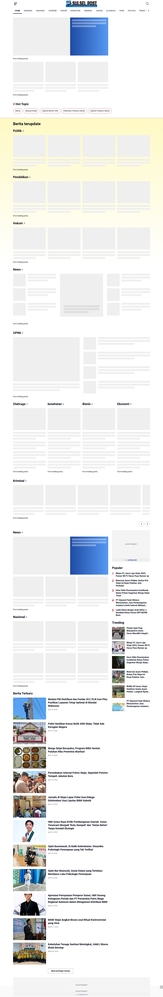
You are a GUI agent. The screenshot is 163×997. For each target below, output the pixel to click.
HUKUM (64, 11)
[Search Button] (147, 3)
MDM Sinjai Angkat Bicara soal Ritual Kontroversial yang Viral (77, 921)
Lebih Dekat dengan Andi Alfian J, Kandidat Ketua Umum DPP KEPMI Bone (131, 612)
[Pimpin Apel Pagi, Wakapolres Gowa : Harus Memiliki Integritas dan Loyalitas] (118, 633)
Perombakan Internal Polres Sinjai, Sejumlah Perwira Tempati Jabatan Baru (78, 774)
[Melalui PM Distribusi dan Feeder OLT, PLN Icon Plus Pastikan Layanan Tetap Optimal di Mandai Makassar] (29, 709)
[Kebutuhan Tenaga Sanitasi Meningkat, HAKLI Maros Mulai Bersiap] (29, 954)
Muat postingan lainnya (60, 971)
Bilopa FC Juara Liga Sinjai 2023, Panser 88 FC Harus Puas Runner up (132, 574)
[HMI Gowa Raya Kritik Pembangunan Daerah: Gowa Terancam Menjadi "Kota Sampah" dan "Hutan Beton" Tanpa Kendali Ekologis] (29, 831)
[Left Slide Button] (141, 523)
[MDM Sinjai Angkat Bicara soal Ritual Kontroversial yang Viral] (29, 929)
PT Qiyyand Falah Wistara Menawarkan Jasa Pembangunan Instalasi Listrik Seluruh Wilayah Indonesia (131, 603)
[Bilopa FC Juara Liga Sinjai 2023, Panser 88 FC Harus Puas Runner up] (118, 647)
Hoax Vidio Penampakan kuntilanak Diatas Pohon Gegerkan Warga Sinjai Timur (132, 593)
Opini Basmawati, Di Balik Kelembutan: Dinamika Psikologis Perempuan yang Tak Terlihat (75, 848)
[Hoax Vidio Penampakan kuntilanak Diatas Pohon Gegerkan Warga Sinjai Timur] (118, 662)
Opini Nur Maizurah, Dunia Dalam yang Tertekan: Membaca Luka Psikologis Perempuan (75, 872)
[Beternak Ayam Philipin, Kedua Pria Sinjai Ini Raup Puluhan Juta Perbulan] (118, 677)
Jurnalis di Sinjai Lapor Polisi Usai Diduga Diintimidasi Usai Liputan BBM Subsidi (71, 799)
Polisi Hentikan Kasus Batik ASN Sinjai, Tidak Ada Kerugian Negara (76, 725)
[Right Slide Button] (147, 523)
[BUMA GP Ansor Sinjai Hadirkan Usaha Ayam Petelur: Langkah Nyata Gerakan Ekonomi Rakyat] (118, 691)
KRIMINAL (88, 11)
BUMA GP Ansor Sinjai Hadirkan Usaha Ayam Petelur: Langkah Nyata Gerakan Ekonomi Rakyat (138, 689)
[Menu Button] (15, 3)
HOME (17, 11)
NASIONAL (28, 11)
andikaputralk (132, 560)
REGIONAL (40, 11)
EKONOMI (53, 11)
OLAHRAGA (111, 11)
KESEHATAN (75, 11)
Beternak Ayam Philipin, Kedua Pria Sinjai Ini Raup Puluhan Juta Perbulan (132, 583)
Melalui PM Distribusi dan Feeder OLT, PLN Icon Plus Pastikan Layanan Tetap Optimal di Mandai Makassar (77, 702)
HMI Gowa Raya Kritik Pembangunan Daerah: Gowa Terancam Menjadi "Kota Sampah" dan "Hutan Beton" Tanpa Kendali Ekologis (77, 825)
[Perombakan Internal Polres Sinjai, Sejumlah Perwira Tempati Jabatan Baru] (29, 782)
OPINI (121, 11)
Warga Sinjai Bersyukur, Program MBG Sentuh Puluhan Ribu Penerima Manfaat (74, 750)
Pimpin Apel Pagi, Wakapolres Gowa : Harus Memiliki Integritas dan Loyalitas (138, 631)
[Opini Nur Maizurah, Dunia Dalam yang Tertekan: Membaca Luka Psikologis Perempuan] (29, 880)
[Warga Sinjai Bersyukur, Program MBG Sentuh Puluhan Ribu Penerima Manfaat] (29, 758)
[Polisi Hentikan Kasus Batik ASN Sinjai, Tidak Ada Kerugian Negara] (29, 733)
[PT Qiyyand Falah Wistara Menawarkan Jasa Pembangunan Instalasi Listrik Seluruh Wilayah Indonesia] (118, 706)
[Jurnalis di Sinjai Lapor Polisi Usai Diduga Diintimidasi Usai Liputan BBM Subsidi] (29, 807)
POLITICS (131, 11)
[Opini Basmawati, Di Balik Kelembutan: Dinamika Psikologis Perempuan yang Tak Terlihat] (29, 856)
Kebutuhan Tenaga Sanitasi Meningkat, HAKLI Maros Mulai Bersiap (78, 946)
